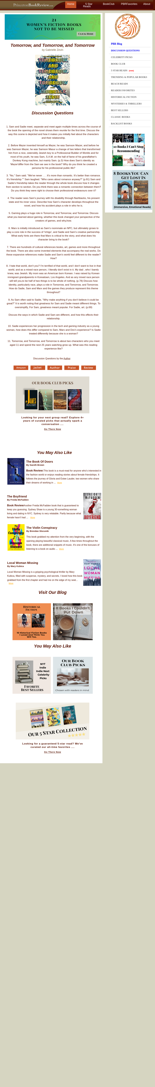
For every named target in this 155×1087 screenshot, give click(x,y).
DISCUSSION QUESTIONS (125, 50)
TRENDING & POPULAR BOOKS (129, 77)
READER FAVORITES (123, 90)
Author (66, 358)
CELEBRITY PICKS (122, 57)
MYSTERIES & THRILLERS (126, 103)
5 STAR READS (122, 70)
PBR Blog (116, 43)
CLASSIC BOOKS (120, 117)
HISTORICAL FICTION (124, 97)
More (59, 483)
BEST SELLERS (119, 110)
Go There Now (52, 429)
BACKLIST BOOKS (121, 123)
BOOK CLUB (118, 64)
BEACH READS (119, 83)
